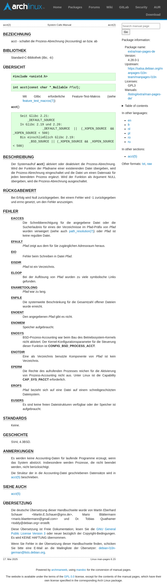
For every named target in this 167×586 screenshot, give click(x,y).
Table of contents (136, 106)
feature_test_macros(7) (38, 101)
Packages (75, 7)
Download (153, 14)
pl (129, 133)
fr (129, 124)
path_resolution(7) (81, 231)
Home (57, 7)
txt (143, 164)
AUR (157, 7)
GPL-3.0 (69, 576)
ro (129, 137)
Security (141, 7)
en (129, 120)
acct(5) (15, 477)
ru (129, 142)
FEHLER (10, 211)
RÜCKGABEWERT (19, 190)
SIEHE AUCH (14, 487)
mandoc (81, 569)
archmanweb (59, 569)
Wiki (109, 7)
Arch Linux (24, 6)
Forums (94, 7)
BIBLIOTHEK (14, 50)
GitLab (124, 7)
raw (149, 164)
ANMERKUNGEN (18, 451)
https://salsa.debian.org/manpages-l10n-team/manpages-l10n (145, 73)
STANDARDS (15, 418)
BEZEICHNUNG (17, 34)
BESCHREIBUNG (18, 157)
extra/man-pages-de (141, 51)
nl (129, 129)
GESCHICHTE (15, 435)
